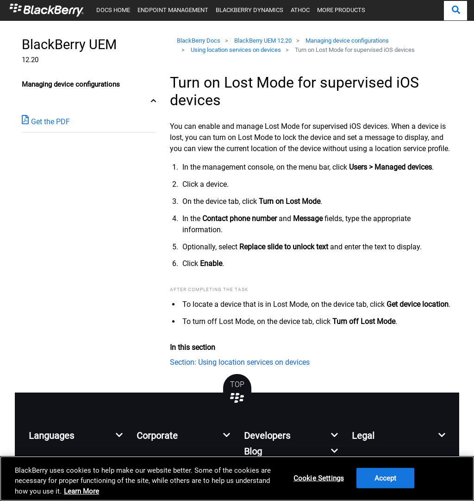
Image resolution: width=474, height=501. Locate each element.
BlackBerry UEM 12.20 (263, 40)
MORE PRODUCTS (341, 9)
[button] (455, 10)
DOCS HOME (113, 9)
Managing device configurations (347, 40)
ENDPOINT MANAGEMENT (172, 9)
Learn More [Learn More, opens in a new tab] (81, 491)
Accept (385, 478)
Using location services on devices (236, 49)
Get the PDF (46, 121)
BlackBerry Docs (198, 40)
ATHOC (300, 9)
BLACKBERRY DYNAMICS (249, 9)
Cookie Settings (318, 478)
